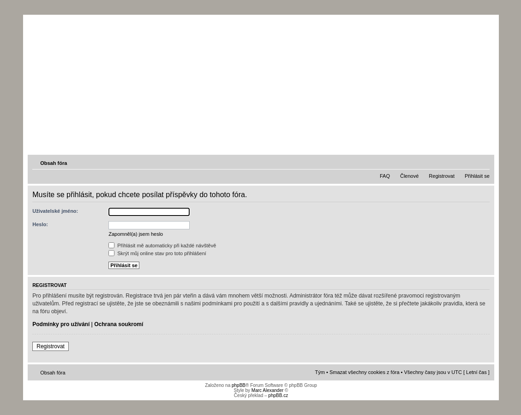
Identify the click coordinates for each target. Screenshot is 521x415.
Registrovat (442, 176)
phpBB (239, 385)
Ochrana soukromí (118, 324)
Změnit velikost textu (484, 162)
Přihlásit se (477, 176)
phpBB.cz (278, 395)
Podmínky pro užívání (61, 324)
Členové (409, 176)
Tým (320, 372)
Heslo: (40, 224)
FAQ (385, 176)
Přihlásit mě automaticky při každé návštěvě (162, 245)
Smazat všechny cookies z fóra (364, 372)
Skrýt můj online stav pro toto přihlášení (157, 253)
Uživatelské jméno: (55, 211)
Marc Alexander (267, 390)
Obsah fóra (53, 163)
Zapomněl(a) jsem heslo (135, 234)
